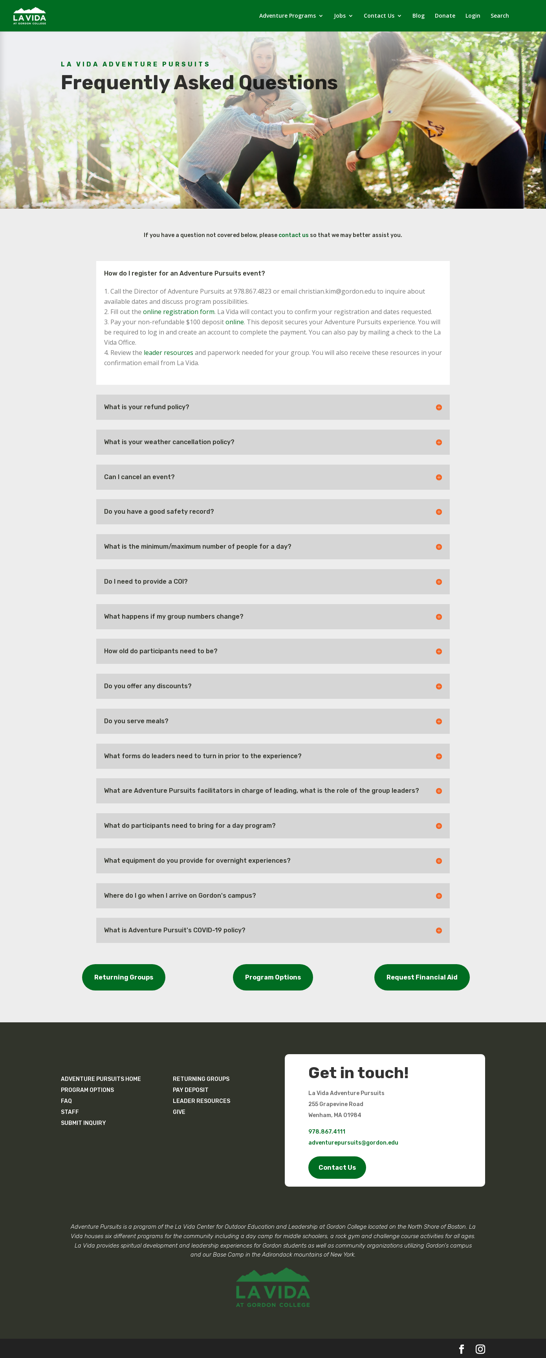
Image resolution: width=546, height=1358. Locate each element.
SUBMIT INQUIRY (83, 1123)
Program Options (273, 977)
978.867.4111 (326, 1131)
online (234, 322)
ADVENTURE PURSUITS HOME (101, 1079)
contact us (293, 235)
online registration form (178, 311)
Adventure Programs (287, 16)
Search (500, 16)
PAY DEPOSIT (191, 1090)
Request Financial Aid (422, 977)
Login (472, 16)
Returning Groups (123, 977)
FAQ (66, 1101)
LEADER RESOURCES (201, 1101)
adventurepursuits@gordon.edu (353, 1142)
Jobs (340, 16)
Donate (445, 16)
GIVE (179, 1112)
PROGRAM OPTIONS (87, 1090)
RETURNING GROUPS (201, 1079)
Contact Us (379, 16)
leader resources (168, 352)
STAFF (70, 1112)
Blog (418, 16)
